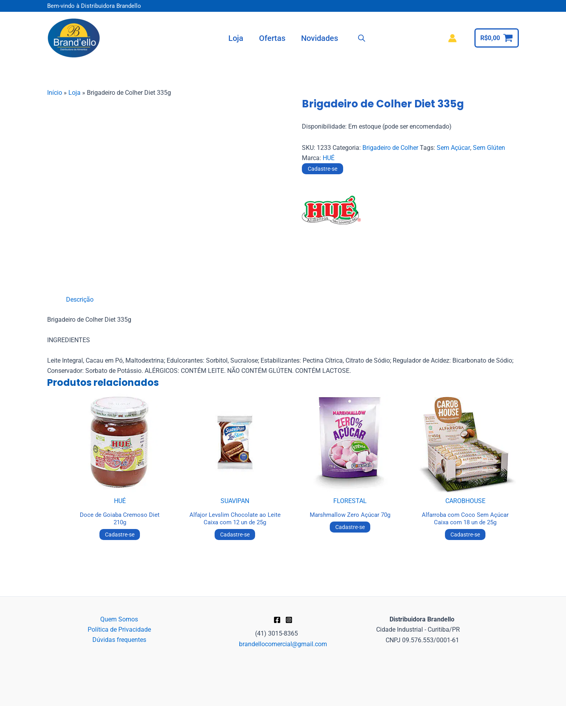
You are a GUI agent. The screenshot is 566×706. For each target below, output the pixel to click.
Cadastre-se (322, 169)
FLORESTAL (350, 501)
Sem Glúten (488, 147)
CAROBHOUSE (465, 501)
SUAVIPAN (235, 501)
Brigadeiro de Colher (390, 147)
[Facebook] (277, 619)
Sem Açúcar (453, 147)
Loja (74, 92)
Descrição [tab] (80, 299)
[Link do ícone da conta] (452, 38)
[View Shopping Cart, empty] (496, 38)
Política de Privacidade (119, 629)
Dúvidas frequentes (119, 640)
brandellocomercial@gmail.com (283, 644)
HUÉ (328, 158)
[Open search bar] (362, 38)
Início (54, 92)
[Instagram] (288, 619)
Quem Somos (119, 619)
